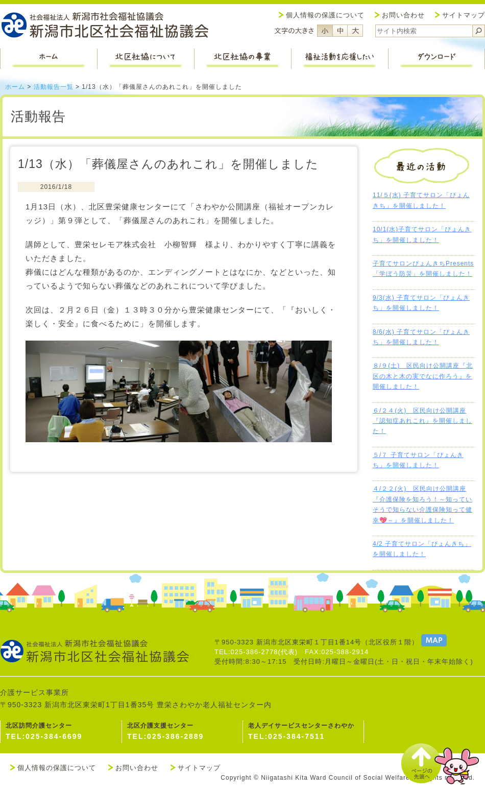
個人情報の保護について (325, 15)
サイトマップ (463, 15)
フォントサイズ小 (324, 31)
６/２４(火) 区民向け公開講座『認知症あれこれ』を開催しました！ (422, 421)
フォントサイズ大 (355, 31)
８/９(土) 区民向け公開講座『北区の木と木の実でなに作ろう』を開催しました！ (423, 376)
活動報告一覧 (54, 86)
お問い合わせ (403, 15)
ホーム (15, 86)
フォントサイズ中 (340, 31)
